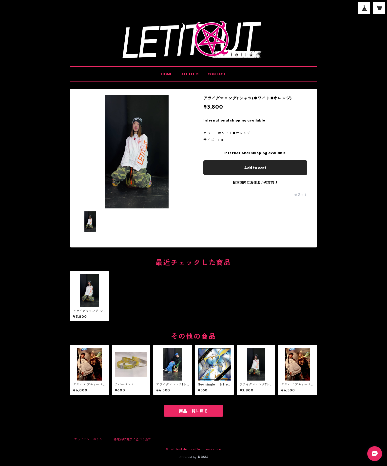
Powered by (194, 457)
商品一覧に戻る (193, 410)
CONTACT (217, 74)
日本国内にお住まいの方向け (255, 182)
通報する (300, 195)
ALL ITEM (189, 74)
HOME (167, 74)
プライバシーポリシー (90, 439)
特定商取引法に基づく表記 (133, 439)
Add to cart (255, 167)
